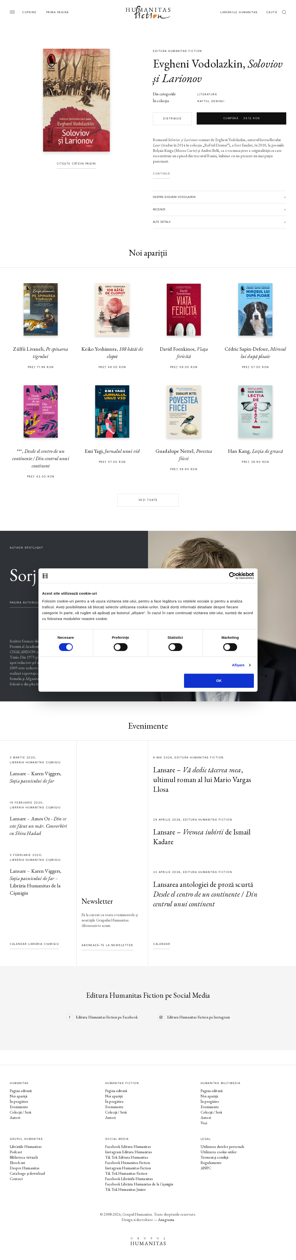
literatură (207, 94)
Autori (15, 1117)
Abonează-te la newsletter (107, 945)
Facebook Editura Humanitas (128, 1146)
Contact (16, 1178)
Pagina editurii (21, 1090)
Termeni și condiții (214, 1157)
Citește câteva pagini (76, 163)
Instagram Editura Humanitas (128, 1151)
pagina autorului (25, 602)
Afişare (238, 665)
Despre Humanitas (24, 1168)
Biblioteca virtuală (24, 1157)
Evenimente (19, 1106)
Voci (204, 1122)
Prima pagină (57, 12)
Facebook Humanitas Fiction (127, 1162)
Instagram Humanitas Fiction (128, 1168)
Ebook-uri (17, 1162)
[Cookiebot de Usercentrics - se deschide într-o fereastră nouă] (232, 575)
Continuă (161, 173)
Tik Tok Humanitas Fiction (126, 1173)
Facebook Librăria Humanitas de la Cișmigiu (139, 1184)
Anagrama (166, 1219)
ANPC (206, 1168)
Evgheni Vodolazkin (198, 63)
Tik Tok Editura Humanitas (126, 1157)
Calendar (161, 944)
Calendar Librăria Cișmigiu (34, 944)
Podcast (16, 1151)
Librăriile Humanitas (239, 12)
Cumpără (241, 118)
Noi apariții (18, 1096)
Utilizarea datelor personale (222, 1146)
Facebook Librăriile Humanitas (129, 1178)
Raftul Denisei (210, 101)
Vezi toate (148, 500)
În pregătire (19, 1101)
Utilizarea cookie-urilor (219, 1151)
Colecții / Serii (20, 1112)
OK (219, 680)
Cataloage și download (27, 1173)
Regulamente (211, 1162)
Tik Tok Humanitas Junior (125, 1189)
